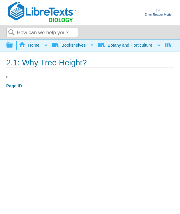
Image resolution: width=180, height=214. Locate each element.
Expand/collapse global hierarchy (13, 45)
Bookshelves (69, 45)
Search (11, 32)
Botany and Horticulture (126, 45)
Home (30, 45)
